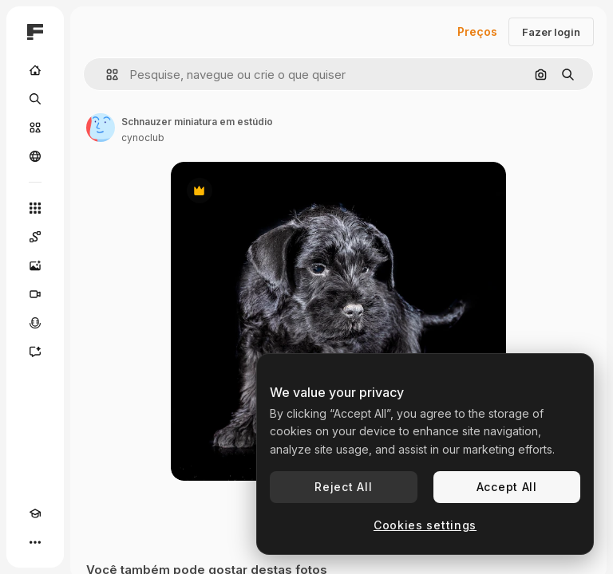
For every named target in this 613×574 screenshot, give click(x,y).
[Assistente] (35, 351)
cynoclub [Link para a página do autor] (142, 138)
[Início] (35, 70)
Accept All (507, 486)
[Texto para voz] (35, 323)
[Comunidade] (35, 156)
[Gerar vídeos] (35, 294)
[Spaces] (35, 237)
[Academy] (35, 513)
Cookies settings (425, 525)
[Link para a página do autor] (100, 127)
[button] (106, 75)
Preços (477, 31)
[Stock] (35, 127)
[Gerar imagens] (35, 265)
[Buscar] (35, 99)
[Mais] (35, 542)
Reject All (343, 486)
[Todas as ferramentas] (35, 208)
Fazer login (551, 32)
